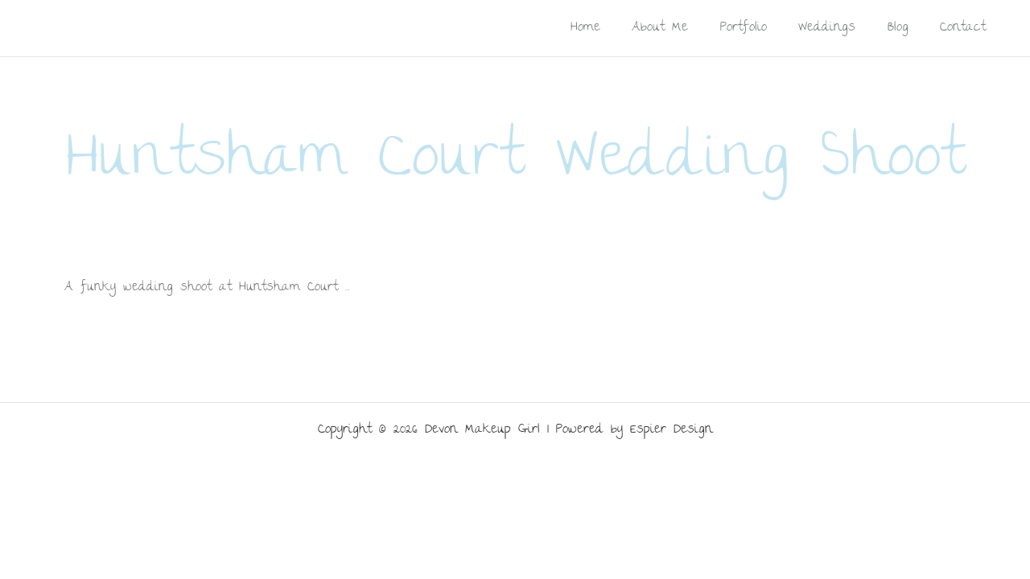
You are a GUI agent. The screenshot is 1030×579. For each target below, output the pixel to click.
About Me (680, 27)
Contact (965, 27)
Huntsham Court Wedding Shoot (515, 162)
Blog (904, 27)
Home (609, 27)
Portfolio (758, 27)
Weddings (838, 27)
